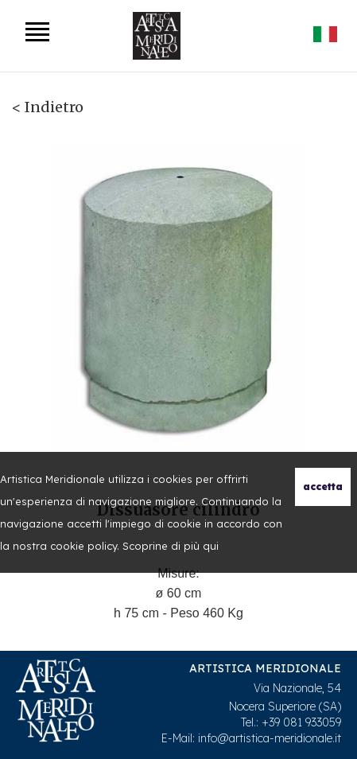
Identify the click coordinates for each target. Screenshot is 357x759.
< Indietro (47, 107)
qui (211, 545)
